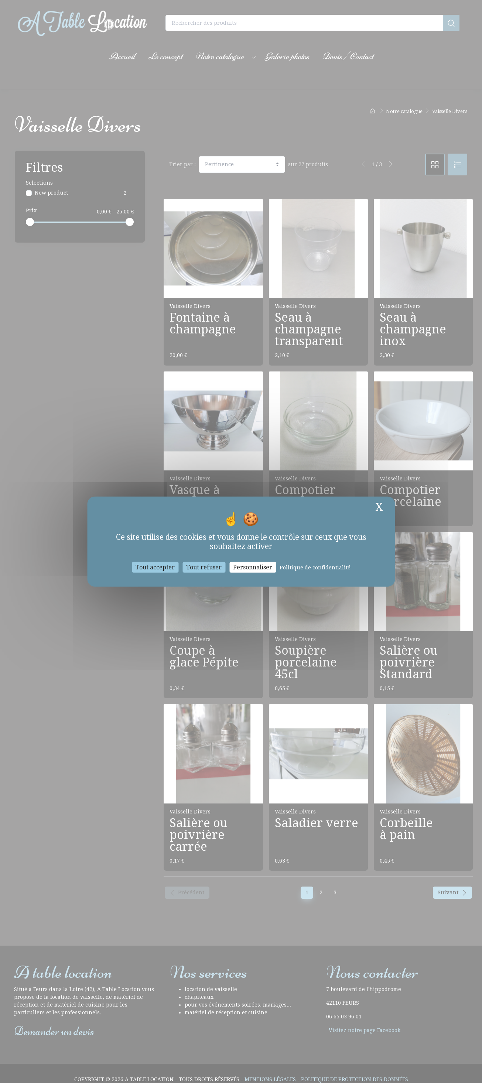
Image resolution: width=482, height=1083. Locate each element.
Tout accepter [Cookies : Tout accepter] (155, 567)
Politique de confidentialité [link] (315, 567)
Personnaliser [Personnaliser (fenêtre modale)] (252, 567)
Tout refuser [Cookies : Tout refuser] (204, 567)
